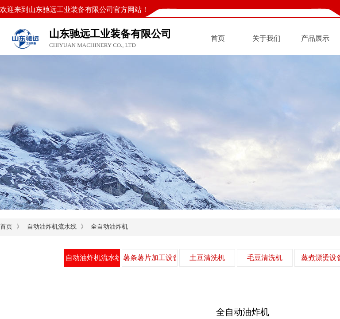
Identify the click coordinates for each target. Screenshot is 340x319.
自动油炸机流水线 (52, 226)
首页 (218, 38)
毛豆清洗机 (264, 257)
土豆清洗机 (207, 257)
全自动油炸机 (109, 226)
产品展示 (315, 38)
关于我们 (266, 38)
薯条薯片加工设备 (149, 257)
